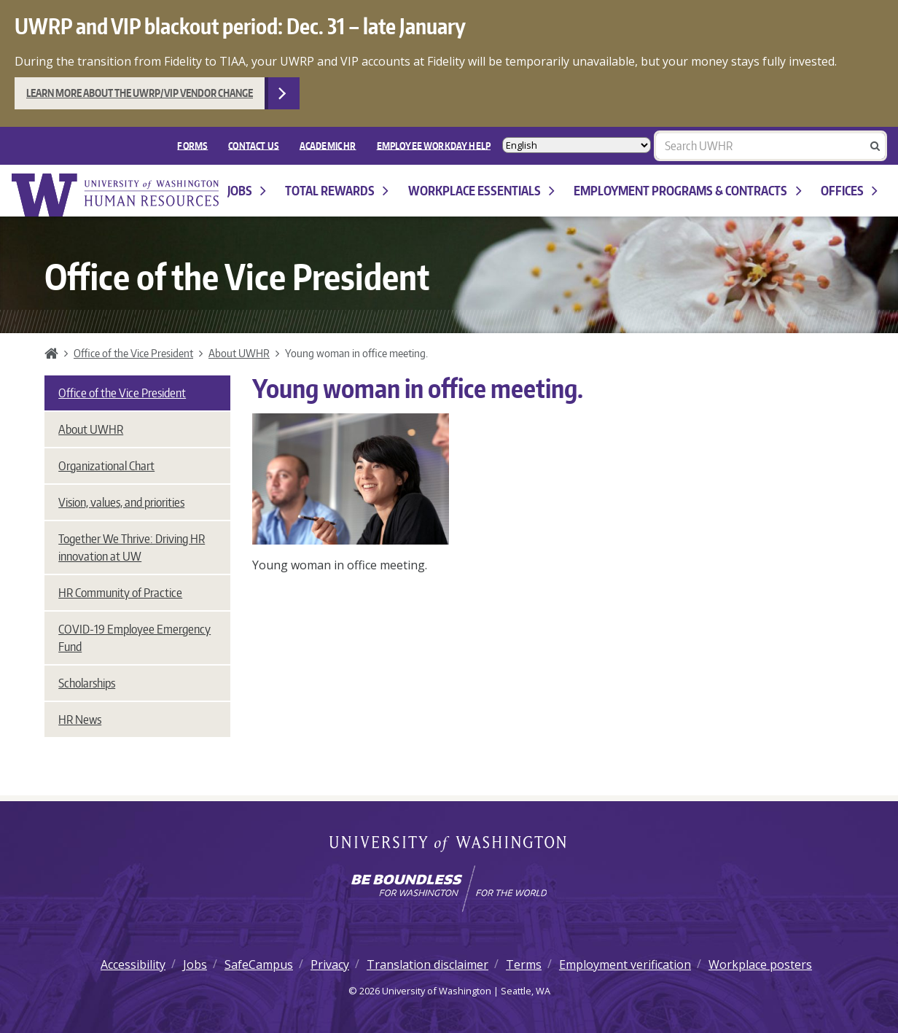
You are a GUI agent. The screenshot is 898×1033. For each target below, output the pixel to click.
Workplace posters (760, 964)
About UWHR (239, 353)
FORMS (192, 145)
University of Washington (449, 845)
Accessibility (133, 964)
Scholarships (86, 683)
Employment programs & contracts (687, 190)
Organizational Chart (106, 466)
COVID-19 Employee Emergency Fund (134, 638)
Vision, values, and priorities (121, 502)
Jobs (246, 190)
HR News (79, 719)
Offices (849, 190)
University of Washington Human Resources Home (117, 195)
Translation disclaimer (427, 964)
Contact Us (253, 145)
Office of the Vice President (133, 353)
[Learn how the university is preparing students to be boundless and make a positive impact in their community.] (449, 888)
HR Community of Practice (120, 592)
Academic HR (328, 145)
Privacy (330, 964)
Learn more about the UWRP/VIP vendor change (139, 93)
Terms (524, 964)
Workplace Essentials (481, 190)
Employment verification (625, 964)
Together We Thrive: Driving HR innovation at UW (131, 547)
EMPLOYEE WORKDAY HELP (434, 145)
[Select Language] (576, 145)
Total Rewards (337, 190)
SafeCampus (258, 964)
